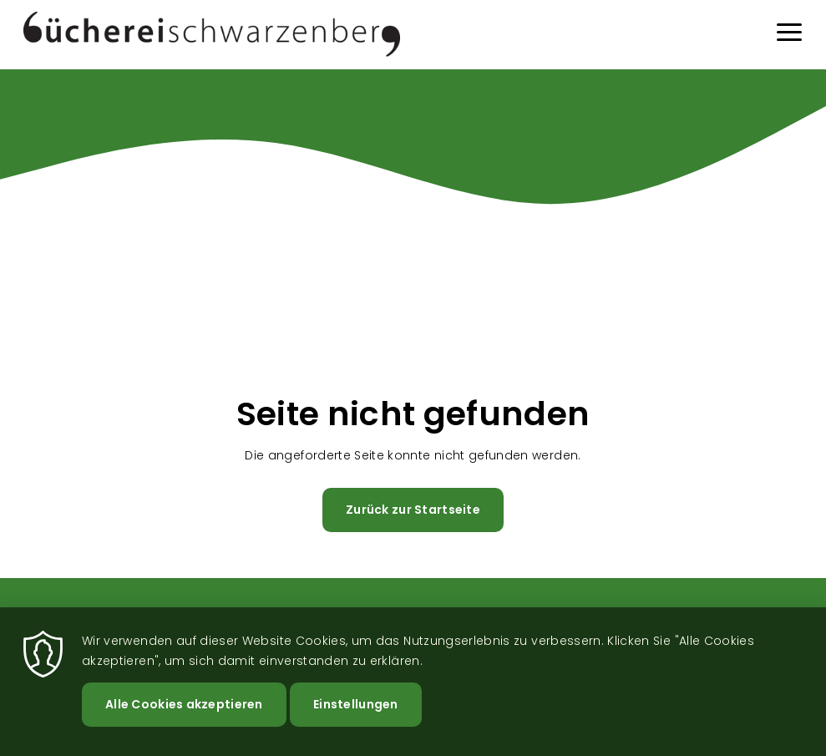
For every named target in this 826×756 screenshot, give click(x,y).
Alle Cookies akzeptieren (184, 704)
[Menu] (789, 34)
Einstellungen (355, 704)
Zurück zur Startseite (413, 509)
